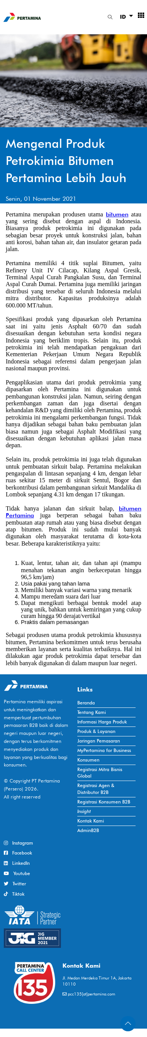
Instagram (18, 843)
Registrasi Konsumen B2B (103, 802)
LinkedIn (17, 863)
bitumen (117, 214)
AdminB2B (88, 830)
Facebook (18, 853)
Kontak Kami (90, 821)
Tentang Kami (91, 712)
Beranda (86, 703)
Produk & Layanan (96, 731)
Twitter (15, 884)
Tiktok (14, 894)
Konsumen (88, 760)
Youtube (17, 873)
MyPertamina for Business (104, 750)
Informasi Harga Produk (102, 722)
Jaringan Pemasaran (98, 741)
